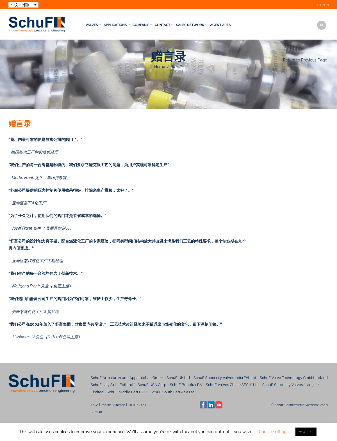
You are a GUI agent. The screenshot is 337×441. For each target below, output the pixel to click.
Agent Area (220, 25)
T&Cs (94, 404)
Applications (115, 25)
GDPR (141, 404)
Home (159, 66)
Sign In (323, 5)
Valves (92, 25)
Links (131, 404)
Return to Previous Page (305, 60)
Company (141, 25)
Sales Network (190, 25)
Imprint (106, 404)
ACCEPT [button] (306, 432)
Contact (162, 25)
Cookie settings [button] (273, 431)
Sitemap (119, 404)
